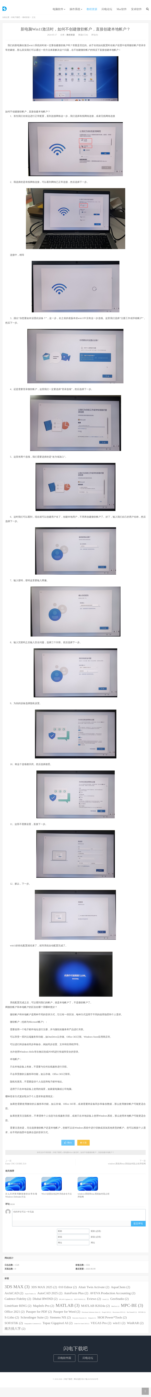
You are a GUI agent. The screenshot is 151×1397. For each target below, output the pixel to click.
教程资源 (92, 10)
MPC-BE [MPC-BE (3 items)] (132, 1307)
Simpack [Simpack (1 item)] (92, 1320)
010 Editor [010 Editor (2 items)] (68, 1289)
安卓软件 (136, 10)
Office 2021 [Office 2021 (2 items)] (15, 1314)
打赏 (83, 1145)
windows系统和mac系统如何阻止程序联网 (127, 1166)
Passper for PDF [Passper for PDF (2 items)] (39, 1314)
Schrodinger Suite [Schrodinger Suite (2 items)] (34, 1319)
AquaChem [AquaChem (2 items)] (120, 1289)
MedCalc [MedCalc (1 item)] (115, 1308)
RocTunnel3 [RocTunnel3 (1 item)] (132, 1314)
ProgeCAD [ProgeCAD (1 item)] (106, 1314)
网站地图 (77, 1381)
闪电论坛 (107, 10)
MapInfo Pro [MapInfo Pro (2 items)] (43, 1308)
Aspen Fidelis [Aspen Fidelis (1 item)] (30, 1296)
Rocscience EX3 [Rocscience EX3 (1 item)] (119, 1314)
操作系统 (75, 10)
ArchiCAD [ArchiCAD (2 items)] (14, 1295)
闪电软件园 (64, 1360)
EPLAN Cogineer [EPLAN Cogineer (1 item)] (66, 1301)
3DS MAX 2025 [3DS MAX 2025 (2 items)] (44, 1289)
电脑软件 (58, 10)
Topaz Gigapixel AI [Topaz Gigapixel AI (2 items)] (58, 1325)
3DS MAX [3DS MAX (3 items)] (17, 1288)
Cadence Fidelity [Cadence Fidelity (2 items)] (18, 1301)
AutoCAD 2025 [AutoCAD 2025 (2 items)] (49, 1295)
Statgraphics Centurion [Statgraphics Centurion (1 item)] (32, 1325)
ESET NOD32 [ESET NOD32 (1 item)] (79, 1301)
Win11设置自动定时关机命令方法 (56, 1196)
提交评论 (138, 1225)
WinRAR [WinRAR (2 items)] (135, 1325)
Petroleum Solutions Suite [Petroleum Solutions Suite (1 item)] (91, 1314)
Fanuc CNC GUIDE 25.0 (15, 1166)
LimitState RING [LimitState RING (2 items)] (18, 1308)
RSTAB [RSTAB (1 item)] (142, 1314)
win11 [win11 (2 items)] (119, 1325)
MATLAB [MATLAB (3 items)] (67, 1307)
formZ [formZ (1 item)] (105, 1301)
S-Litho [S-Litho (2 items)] (12, 1319)
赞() (68, 1145)
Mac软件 (122, 10)
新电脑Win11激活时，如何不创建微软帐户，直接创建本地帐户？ (76, 31)
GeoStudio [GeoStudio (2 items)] (119, 1301)
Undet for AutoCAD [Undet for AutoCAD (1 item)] (81, 1325)
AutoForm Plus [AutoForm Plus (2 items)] (76, 1295)
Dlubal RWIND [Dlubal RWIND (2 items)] (45, 1301)
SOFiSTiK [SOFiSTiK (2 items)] (14, 1325)
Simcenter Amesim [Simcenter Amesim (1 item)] (79, 1320)
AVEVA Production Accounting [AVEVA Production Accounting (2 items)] (112, 1295)
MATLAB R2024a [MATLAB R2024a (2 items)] (95, 1308)
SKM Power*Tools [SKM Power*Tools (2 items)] (112, 1319)
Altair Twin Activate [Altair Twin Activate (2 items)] (93, 1289)
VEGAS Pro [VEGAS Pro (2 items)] (101, 1325)
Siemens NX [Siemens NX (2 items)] (60, 1319)
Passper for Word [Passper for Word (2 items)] (66, 1314)
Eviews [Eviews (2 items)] (94, 1301)
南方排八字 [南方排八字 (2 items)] (15, 1331)
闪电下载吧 (4, 10)
